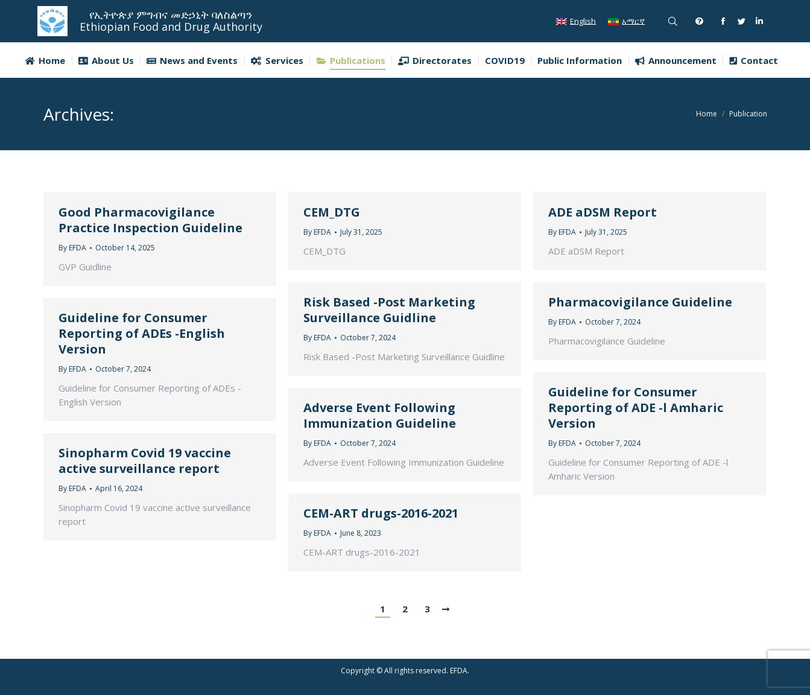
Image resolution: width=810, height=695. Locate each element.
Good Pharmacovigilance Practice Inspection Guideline (150, 220)
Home (706, 114)
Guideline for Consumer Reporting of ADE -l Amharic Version (635, 407)
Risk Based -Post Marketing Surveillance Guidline (389, 310)
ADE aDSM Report (602, 212)
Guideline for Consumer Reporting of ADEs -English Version (142, 333)
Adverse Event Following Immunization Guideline (379, 415)
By (72, 248)
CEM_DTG (331, 212)
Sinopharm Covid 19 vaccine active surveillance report (145, 461)
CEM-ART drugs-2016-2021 (380, 513)
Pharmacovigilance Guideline (640, 302)
